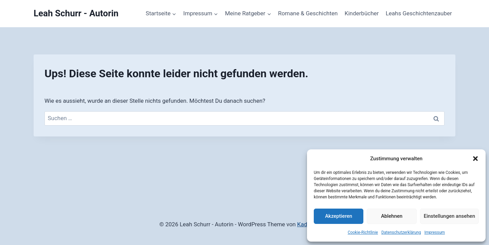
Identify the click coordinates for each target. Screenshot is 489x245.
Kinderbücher (362, 13)
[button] (475, 158)
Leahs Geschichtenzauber (419, 13)
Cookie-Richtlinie (363, 232)
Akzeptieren (338, 216)
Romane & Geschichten (308, 13)
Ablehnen (391, 216)
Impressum (434, 232)
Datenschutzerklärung (401, 232)
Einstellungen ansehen (449, 216)
